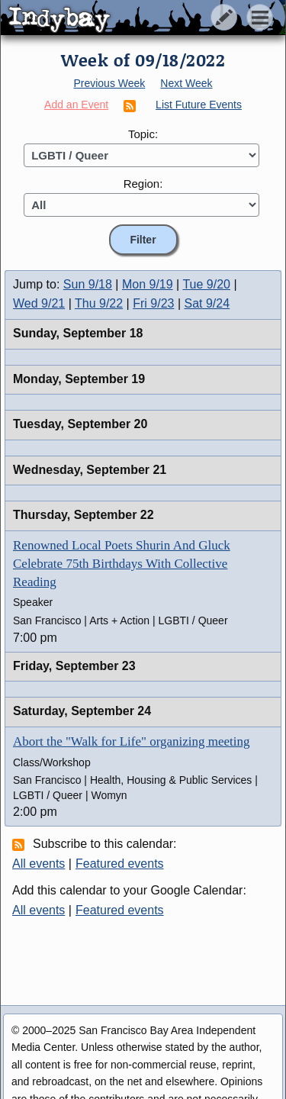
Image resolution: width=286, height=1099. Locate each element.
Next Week (186, 83)
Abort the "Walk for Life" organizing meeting (131, 741)
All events (38, 863)
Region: (143, 183)
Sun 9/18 (87, 284)
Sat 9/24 (207, 303)
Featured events (120, 863)
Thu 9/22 (99, 303)
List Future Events (199, 104)
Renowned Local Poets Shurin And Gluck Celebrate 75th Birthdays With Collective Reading (121, 563)
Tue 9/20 (206, 284)
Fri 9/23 (153, 303)
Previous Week (109, 83)
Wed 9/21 (39, 303)
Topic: (143, 133)
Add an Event (76, 104)
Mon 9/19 (147, 284)
